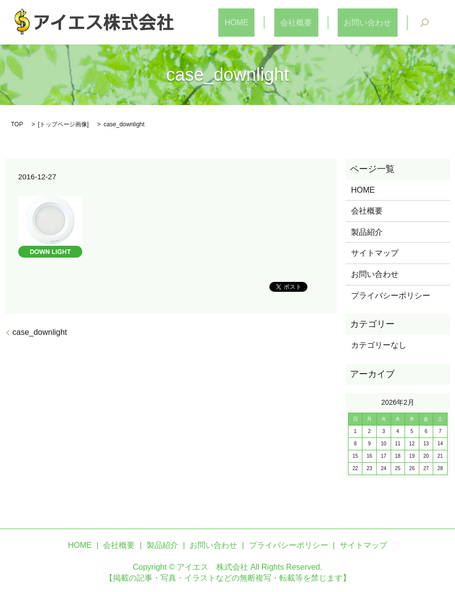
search (424, 22)
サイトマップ (375, 253)
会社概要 (314, 22)
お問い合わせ (374, 22)
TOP (17, 124)
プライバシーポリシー (390, 295)
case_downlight (39, 332)
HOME (267, 22)
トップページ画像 (63, 124)
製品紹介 (367, 232)
